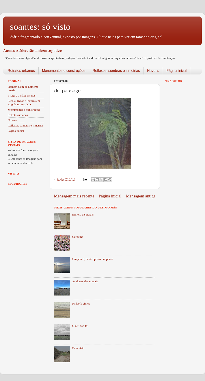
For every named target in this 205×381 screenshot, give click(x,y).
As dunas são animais (85, 281)
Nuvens (153, 70)
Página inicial (176, 70)
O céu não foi (80, 325)
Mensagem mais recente (74, 196)
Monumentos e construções (64, 70)
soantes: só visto (40, 27)
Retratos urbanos (21, 70)
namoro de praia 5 (83, 214)
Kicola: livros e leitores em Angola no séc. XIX (24, 102)
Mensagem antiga (140, 196)
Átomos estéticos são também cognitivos (32, 50)
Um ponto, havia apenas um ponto (92, 259)
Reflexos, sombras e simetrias (116, 70)
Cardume (77, 236)
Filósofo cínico (81, 303)
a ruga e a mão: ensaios (21, 95)
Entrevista (78, 348)
